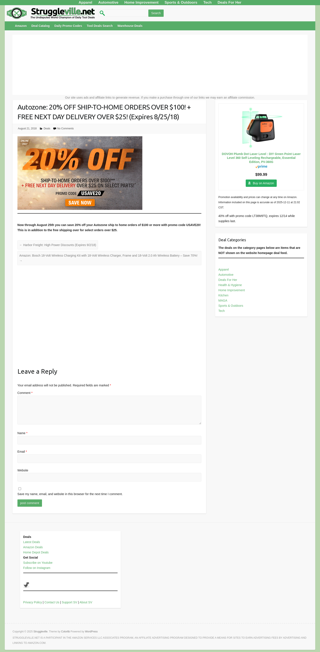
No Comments (65, 128)
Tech (221, 311)
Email (22, 451)
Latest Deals (31, 542)
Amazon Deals (33, 547)
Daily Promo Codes (68, 26)
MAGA (222, 300)
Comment (25, 393)
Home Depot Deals (36, 552)
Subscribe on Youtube (38, 562)
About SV (85, 602)
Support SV (69, 602)
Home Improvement (231, 290)
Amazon (20, 26)
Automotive (225, 274)
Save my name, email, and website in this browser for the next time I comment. (70, 494)
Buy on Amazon (263, 183)
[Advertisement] (160, 65)
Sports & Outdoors (230, 305)
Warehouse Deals (129, 26)
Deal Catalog (40, 26)
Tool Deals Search (100, 26)
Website (22, 470)
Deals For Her (227, 280)
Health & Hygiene (230, 285)
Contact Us (51, 602)
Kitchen (223, 295)
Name (22, 433)
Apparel (223, 269)
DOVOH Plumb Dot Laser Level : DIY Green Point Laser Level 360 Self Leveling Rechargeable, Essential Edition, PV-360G (261, 157)
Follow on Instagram (36, 568)
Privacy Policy (32, 602)
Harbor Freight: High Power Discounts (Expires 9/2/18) (57, 245)
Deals (47, 128)
